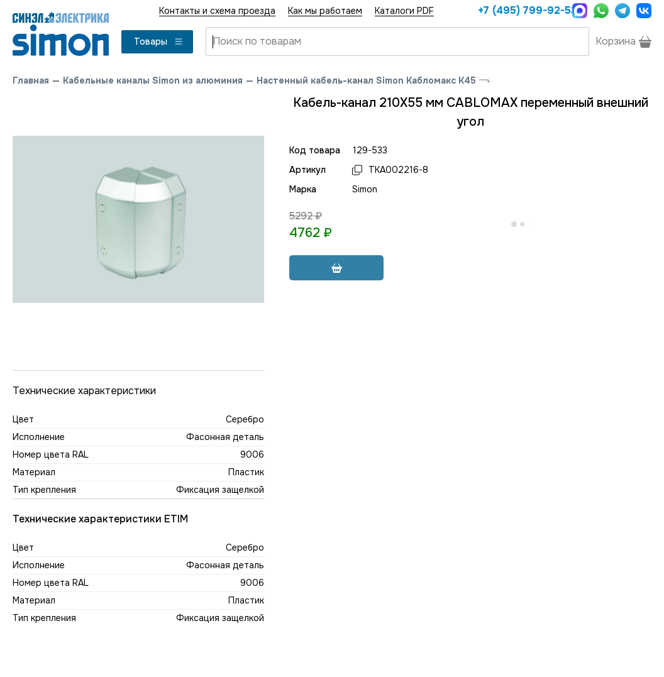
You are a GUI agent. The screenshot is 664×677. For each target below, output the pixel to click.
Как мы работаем (325, 10)
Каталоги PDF (404, 10)
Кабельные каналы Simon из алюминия (153, 80)
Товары (159, 41)
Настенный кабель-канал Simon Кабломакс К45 (366, 80)
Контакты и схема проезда (217, 10)
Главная (31, 80)
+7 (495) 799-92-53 (522, 10)
